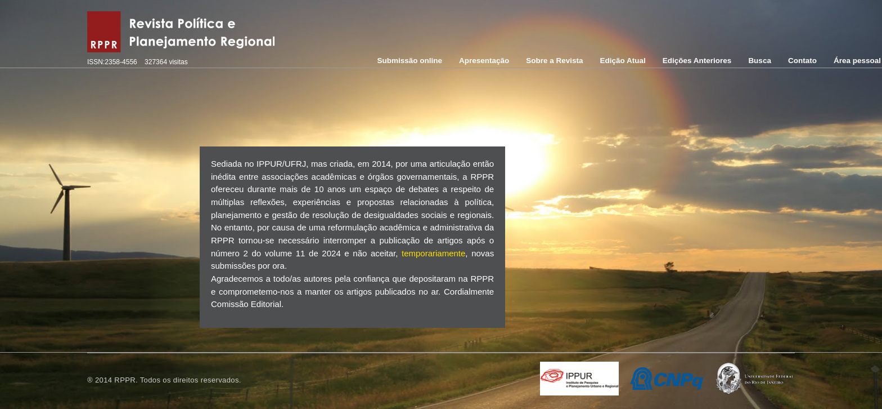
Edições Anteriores (697, 60)
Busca (759, 60)
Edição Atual (623, 60)
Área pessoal (857, 60)
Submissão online (409, 60)
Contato (802, 60)
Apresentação (484, 60)
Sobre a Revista (554, 60)
